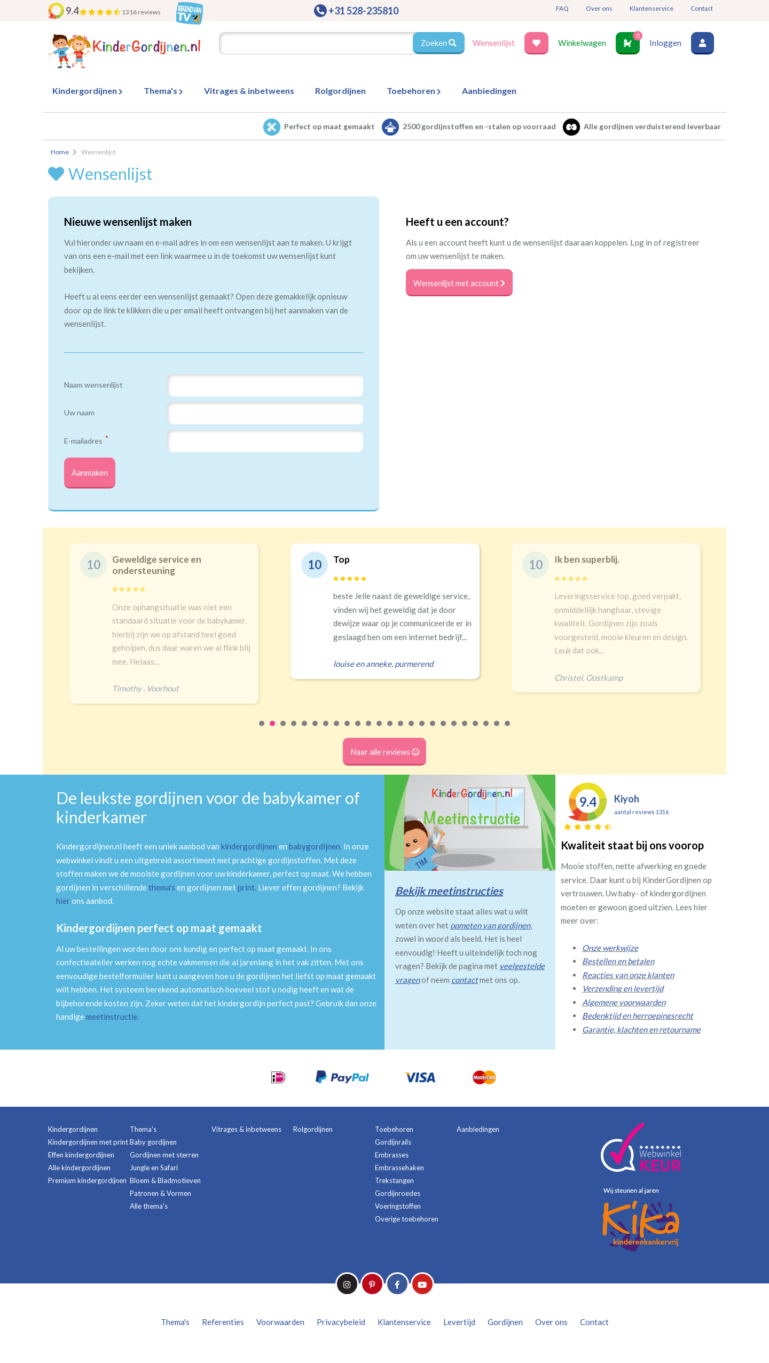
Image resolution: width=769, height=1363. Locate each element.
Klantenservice (651, 8)
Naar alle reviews (384, 753)
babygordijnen (314, 848)
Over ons (599, 8)
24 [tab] (508, 731)
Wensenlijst (494, 43)
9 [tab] (347, 731)
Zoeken (438, 43)
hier (63, 902)
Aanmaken (90, 473)
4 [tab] (294, 731)
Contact (701, 8)
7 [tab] (326, 731)
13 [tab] (390, 731)
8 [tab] (337, 731)
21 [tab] (476, 731)
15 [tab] (412, 731)
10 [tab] (358, 731)
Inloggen (665, 43)
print (246, 889)
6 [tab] (315, 731)
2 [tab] (273, 731)
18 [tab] (444, 731)
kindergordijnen (249, 848)
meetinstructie (112, 1018)
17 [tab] (433, 731)
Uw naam (79, 412)
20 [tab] (465, 731)
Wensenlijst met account (460, 283)
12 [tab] (379, 731)
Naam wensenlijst (93, 384)
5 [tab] (305, 731)
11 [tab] (369, 731)
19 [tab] (454, 731)
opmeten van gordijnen (490, 927)
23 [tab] (497, 731)
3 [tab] (283, 731)
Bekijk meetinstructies (449, 892)
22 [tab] (486, 731)
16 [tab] (422, 731)
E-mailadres (86, 440)
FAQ (562, 8)
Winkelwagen (582, 43)
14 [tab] (401, 731)
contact (464, 981)
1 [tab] (262, 731)
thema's (161, 889)
